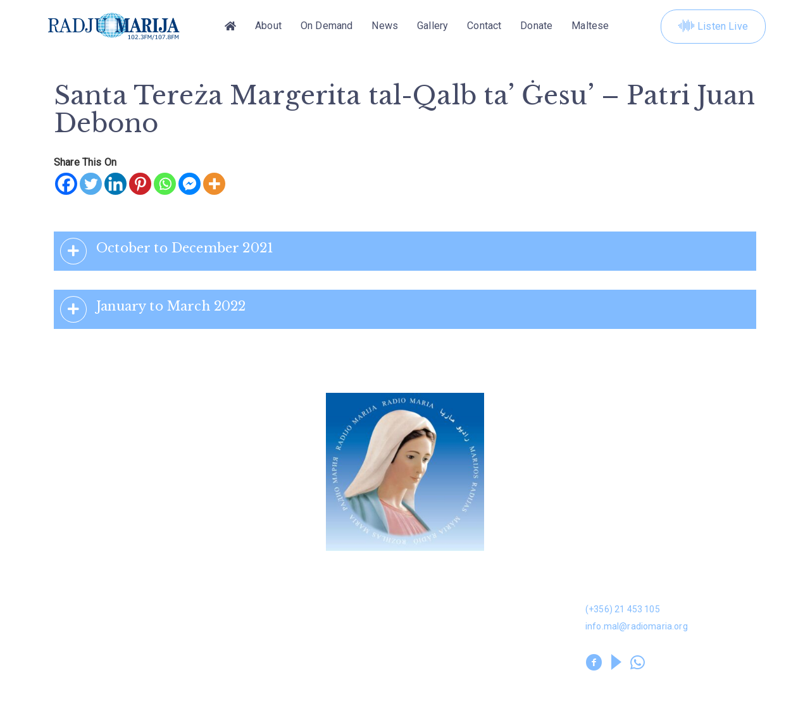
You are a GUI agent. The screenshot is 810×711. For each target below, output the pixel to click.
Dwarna (244, 577)
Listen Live (713, 26)
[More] (214, 184)
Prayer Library (440, 638)
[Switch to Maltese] (590, 26)
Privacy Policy (257, 683)
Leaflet (62, 638)
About (268, 26)
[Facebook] (66, 184)
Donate (536, 26)
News (384, 26)
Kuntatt (423, 607)
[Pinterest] (140, 184)
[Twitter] (91, 184)
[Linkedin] (115, 184)
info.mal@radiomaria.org (636, 626)
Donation (66, 577)
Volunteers (253, 638)
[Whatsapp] (165, 184)
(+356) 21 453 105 (622, 609)
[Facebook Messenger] (189, 184)
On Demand (326, 26)
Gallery (432, 26)
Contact (484, 26)
